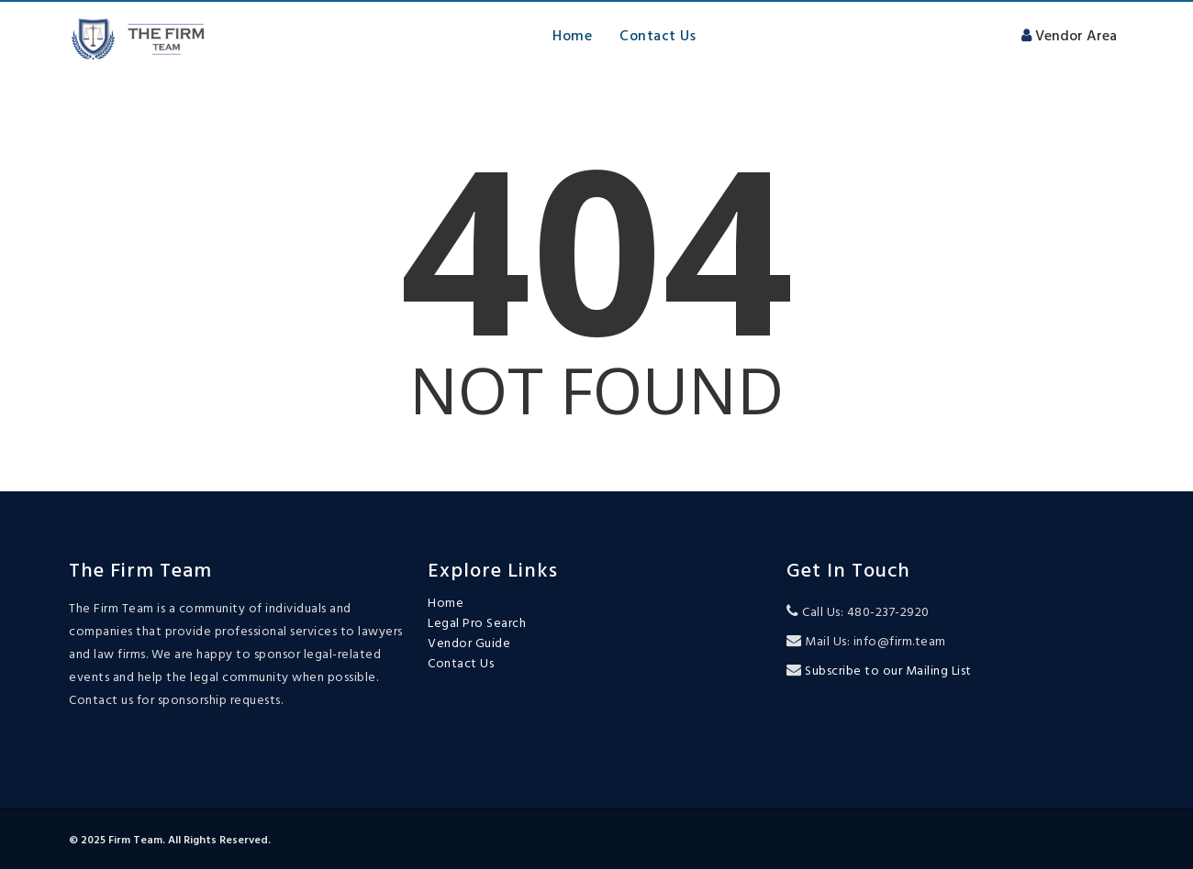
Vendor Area (1067, 36)
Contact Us (657, 36)
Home (572, 36)
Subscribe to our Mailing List (887, 670)
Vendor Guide (469, 644)
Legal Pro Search (477, 624)
